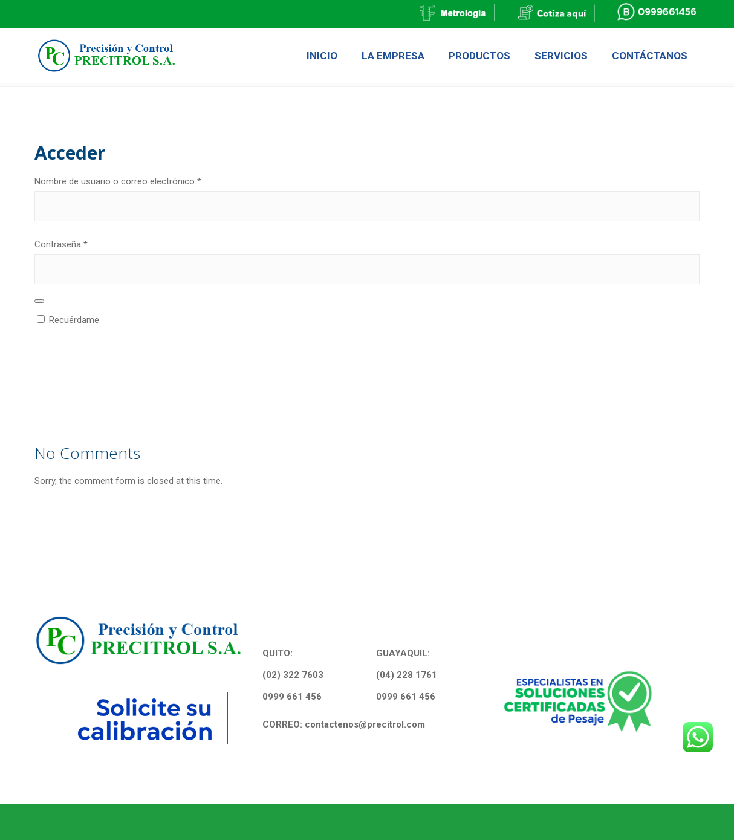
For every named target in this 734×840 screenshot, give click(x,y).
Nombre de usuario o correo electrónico (139, 180)
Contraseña (82, 243)
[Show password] (39, 301)
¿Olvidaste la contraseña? (85, 388)
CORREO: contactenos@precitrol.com (343, 724)
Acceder (80, 345)
